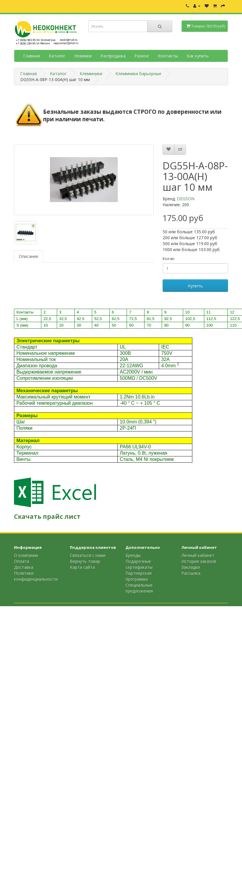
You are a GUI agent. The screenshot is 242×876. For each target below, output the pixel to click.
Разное (141, 56)
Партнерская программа (138, 576)
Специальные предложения (139, 588)
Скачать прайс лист (47, 516)
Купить (195, 286)
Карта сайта (82, 567)
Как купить (198, 56)
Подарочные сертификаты (139, 564)
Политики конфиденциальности (36, 576)
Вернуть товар (85, 561)
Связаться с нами (88, 555)
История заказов (198, 561)
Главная (31, 56)
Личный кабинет (197, 555)
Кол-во (169, 258)
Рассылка (190, 573)
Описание (28, 256)
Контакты (168, 56)
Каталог (57, 56)
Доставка (23, 567)
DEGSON (185, 198)
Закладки (190, 567)
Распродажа (112, 56)
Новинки (83, 56)
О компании (26, 555)
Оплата (21, 561)
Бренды (133, 555)
